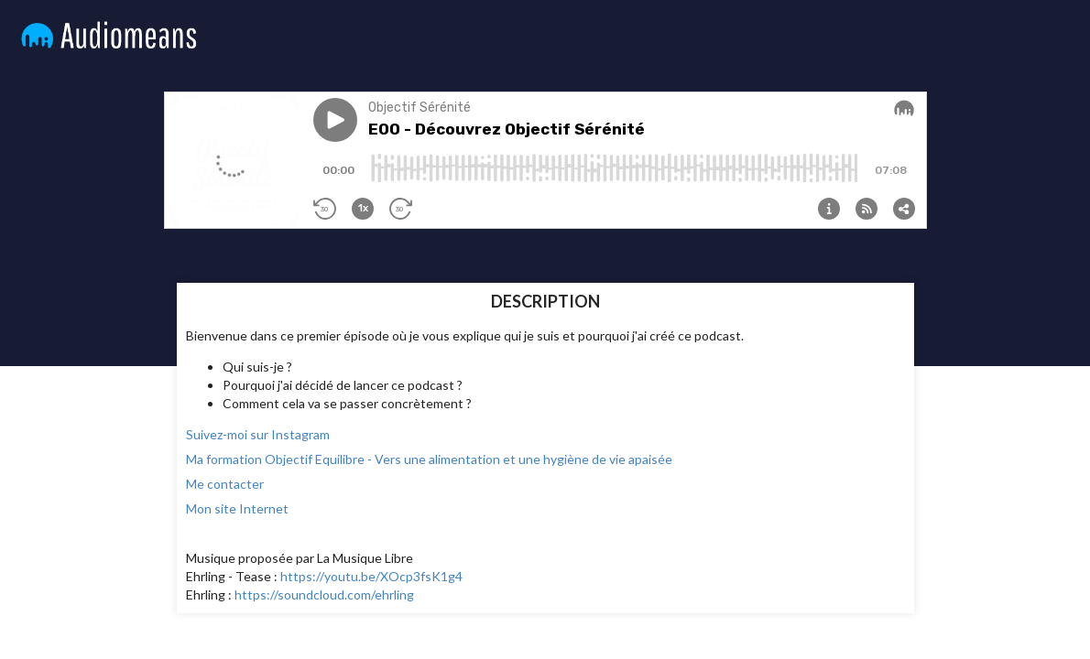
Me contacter (225, 484)
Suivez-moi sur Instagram (258, 434)
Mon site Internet (237, 508)
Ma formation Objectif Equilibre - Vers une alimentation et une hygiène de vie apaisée (429, 459)
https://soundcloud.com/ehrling (324, 594)
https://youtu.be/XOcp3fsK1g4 (371, 576)
